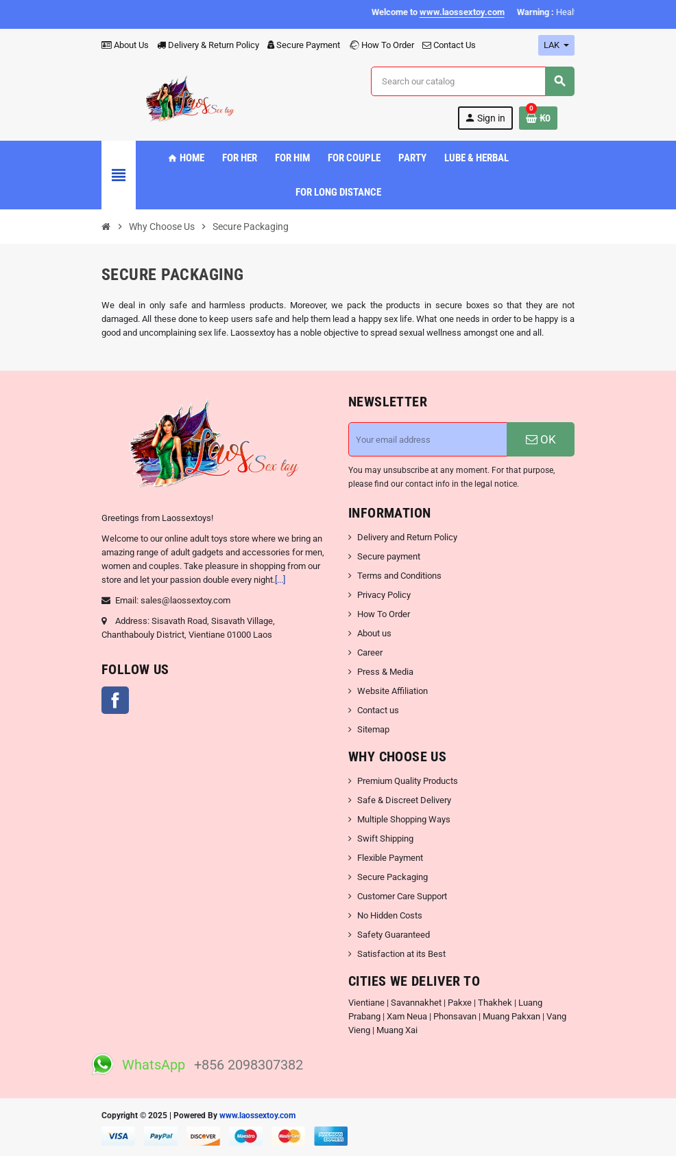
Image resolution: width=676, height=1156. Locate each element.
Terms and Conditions (399, 575)
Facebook (115, 700)
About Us (125, 45)
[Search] (472, 81)
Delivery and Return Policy (407, 537)
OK (541, 439)
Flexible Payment (390, 858)
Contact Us (449, 45)
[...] (280, 580)
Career (370, 652)
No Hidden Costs (389, 915)
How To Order (381, 45)
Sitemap (373, 729)
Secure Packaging (392, 877)
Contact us (378, 710)
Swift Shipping (385, 838)
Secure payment (388, 556)
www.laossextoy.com (257, 1115)
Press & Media (385, 672)
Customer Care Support (402, 896)
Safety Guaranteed (393, 934)
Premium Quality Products (407, 781)
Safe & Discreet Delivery (404, 800)
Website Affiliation (392, 691)
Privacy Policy (384, 595)
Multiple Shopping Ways (403, 819)
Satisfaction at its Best (401, 954)
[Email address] (427, 439)
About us (374, 633)
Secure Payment (303, 45)
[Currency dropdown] (556, 45)
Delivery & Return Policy (208, 45)
